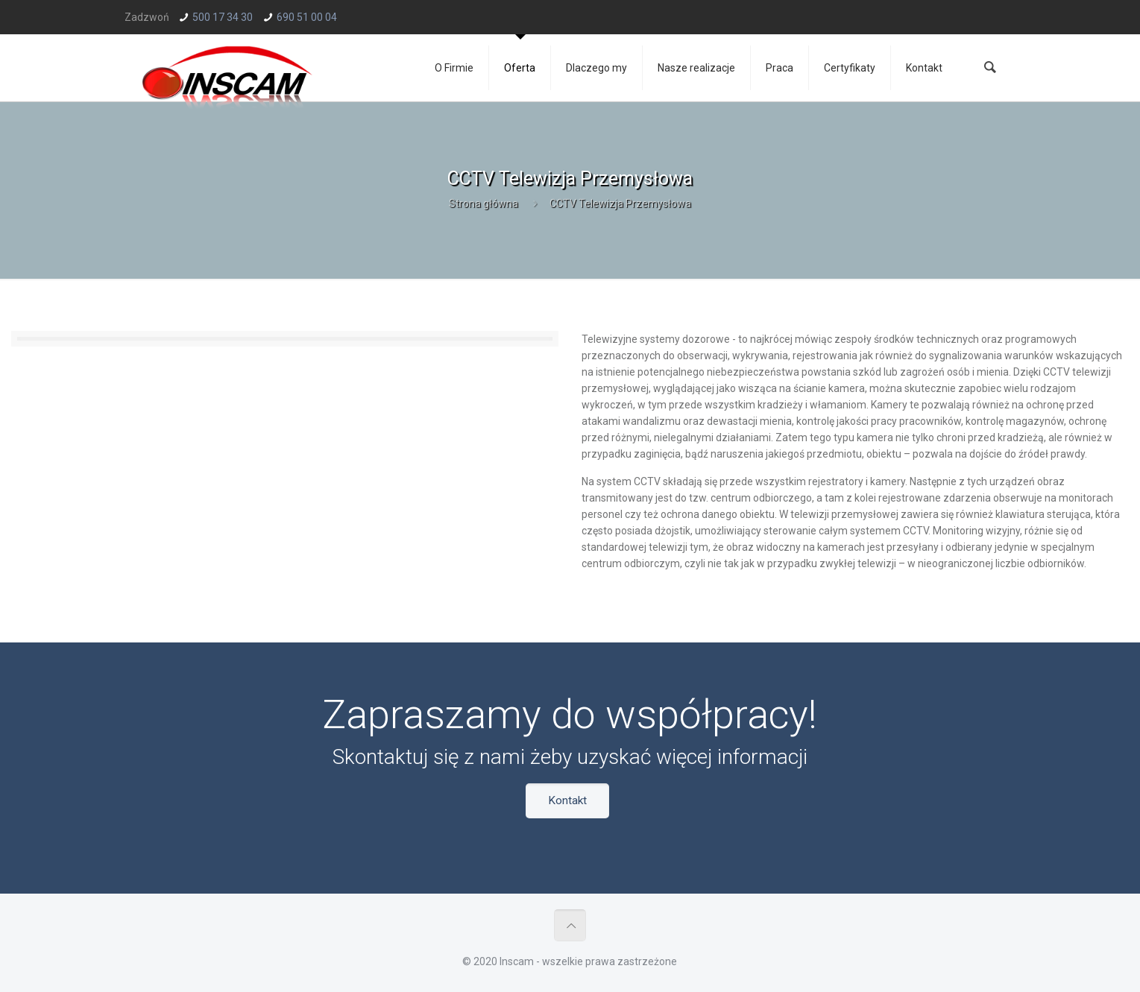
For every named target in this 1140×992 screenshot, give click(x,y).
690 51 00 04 (307, 17)
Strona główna (483, 203)
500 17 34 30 (222, 17)
